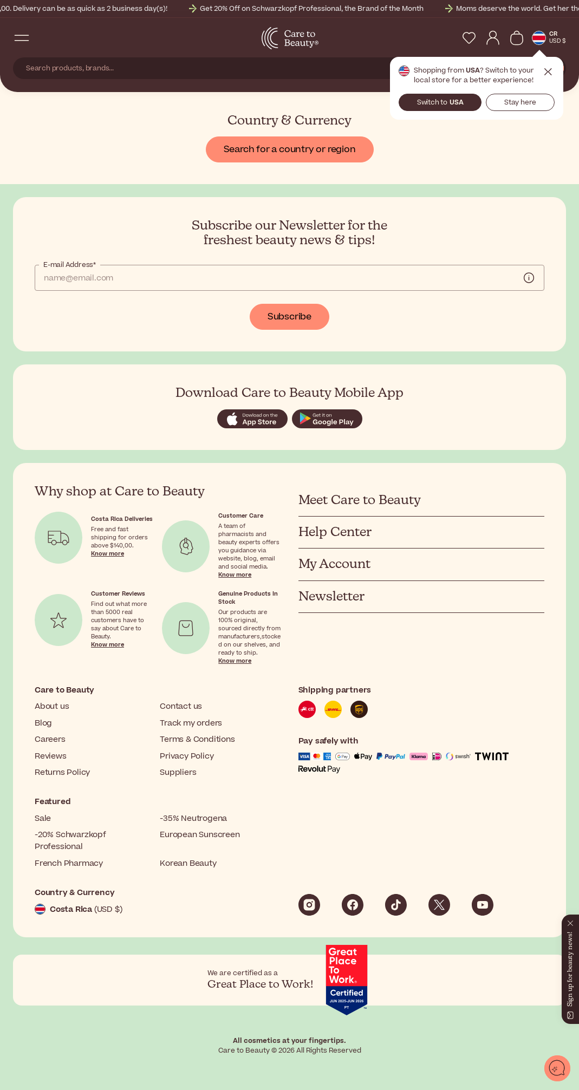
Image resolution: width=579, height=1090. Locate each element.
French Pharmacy (69, 863)
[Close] (570, 921)
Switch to (440, 102)
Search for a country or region (290, 149)
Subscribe (289, 316)
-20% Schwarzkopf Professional (70, 840)
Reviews (51, 756)
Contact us (181, 706)
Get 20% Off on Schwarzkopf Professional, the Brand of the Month (324, 9)
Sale (43, 818)
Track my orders (191, 723)
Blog (43, 723)
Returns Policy (62, 772)
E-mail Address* (69, 264)
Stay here (520, 102)
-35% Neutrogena (193, 818)
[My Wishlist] (469, 38)
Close (548, 72)
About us (52, 706)
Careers (50, 739)
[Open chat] (557, 1068)
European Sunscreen (199, 834)
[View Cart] (516, 38)
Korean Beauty (188, 863)
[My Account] (493, 38)
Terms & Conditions (197, 739)
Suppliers (178, 772)
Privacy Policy (186, 756)
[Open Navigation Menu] (21, 38)
